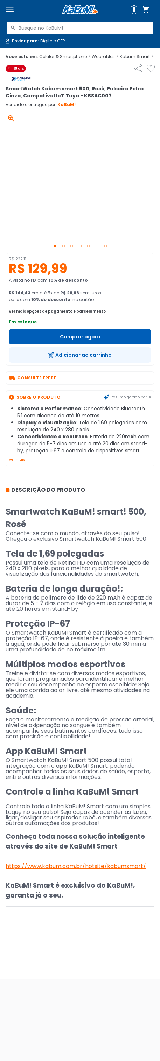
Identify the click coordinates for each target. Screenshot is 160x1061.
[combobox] (80, 28)
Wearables (105, 57)
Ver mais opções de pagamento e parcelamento (57, 311)
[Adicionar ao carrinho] (80, 355)
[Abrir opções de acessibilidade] (134, 9)
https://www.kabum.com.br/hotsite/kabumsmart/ (76, 866)
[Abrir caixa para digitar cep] (34, 41)
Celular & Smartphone (64, 57)
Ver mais (17, 459)
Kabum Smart (136, 57)
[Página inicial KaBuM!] (80, 10)
